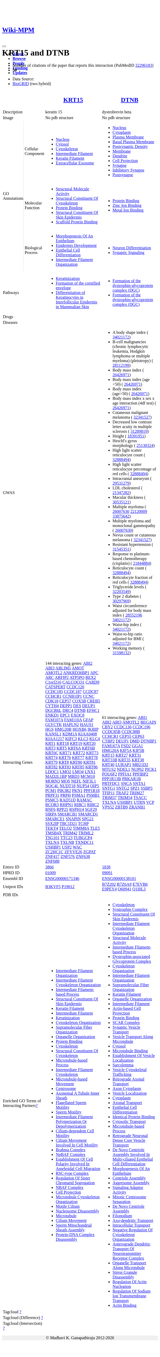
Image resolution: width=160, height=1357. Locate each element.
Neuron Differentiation (132, 248)
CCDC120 (75, 687)
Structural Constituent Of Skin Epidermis (77, 214)
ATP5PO (76, 677)
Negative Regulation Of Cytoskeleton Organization (133, 1235)
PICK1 (150, 769)
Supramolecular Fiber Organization (74, 1029)
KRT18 (63, 743)
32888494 (121, 459)
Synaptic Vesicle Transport (126, 1029)
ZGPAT (89, 852)
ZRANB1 (137, 807)
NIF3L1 (89, 781)
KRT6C (51, 753)
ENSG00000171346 (62, 878)
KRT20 (89, 743)
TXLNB (67, 842)
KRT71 (65, 753)
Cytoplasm (122, 132)
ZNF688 (52, 861)
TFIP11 (108, 793)
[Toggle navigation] (4, 46)
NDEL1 (123, 769)
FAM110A (73, 720)
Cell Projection (125, 160)
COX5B (79, 701)
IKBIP (92, 729)
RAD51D (68, 800)
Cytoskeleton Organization (78, 1022)
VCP (150, 802)
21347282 (121, 492)
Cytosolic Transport (129, 1121)
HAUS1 (87, 724)
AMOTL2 (53, 673)
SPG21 (87, 819)
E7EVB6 (140, 884)
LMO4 (78, 771)
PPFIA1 (125, 774)
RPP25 (62, 809)
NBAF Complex (69, 1187)
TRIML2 (85, 833)
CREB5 (93, 701)
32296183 (143, 65)
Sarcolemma (123, 1065)
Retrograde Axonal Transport (128, 1081)
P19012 (68, 886)
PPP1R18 (92, 790)
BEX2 (90, 677)
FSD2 (126, 746)
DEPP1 (66, 706)
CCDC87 (90, 691)
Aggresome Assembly (131, 1183)
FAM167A (111, 746)
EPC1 (65, 715)
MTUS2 (109, 769)
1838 (106, 867)
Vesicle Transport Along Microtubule (133, 1039)
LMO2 (65, 771)
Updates (20, 72)
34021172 (121, 337)
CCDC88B (131, 731)
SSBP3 (146, 788)
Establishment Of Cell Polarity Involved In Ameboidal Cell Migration (78, 1164)
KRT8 (64, 762)
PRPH (65, 795)
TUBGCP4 (83, 837)
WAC (77, 847)
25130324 (144, 445)
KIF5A (125, 750)
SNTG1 (108, 788)
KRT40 (108, 764)
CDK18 (51, 701)
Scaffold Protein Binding (77, 222)
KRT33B (109, 760)
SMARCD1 (88, 814)
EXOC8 (78, 715)
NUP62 (137, 769)
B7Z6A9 (124, 884)
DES (77, 706)
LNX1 (90, 771)
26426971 (121, 375)
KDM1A (69, 734)
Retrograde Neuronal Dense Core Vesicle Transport (130, 1140)
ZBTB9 (121, 807)
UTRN (139, 802)
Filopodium (122, 1216)
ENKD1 (52, 715)
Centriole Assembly (129, 1178)
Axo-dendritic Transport (133, 1220)
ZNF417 (52, 856)
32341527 (142, 417)
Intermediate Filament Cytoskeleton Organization (78, 982)
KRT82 (51, 767)
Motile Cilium (68, 1206)
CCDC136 (123, 727)
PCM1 (50, 790)
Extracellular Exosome (75, 163)
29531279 (121, 483)
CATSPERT (55, 687)
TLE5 (95, 828)
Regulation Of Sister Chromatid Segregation (75, 1180)
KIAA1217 (54, 738)
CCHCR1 (53, 696)
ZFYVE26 (73, 852)
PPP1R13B (111, 779)
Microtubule (66, 1216)
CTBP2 (108, 741)
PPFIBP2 (140, 774)
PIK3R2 (64, 790)
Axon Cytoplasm (127, 1088)
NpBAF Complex (70, 1154)
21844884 (141, 563)
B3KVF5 (53, 886)
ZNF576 (67, 856)
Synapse (119, 165)
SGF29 (91, 809)
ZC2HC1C (54, 852)
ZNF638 (83, 856)
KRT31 (135, 755)
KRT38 (138, 760)
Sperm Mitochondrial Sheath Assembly (74, 1227)
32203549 (121, 591)
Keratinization (68, 278)
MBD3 (73, 776)
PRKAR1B (131, 779)
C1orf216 (53, 682)
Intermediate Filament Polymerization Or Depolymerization (74, 1121)
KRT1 (50, 743)
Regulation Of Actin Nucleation (130, 1284)
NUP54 (82, 786)
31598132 (121, 653)
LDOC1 (52, 771)
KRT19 (76, 743)
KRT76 (65, 757)
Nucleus (62, 139)
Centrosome (66, 1088)
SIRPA (51, 814)
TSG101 (52, 837)
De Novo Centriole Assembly (129, 1208)
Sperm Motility (68, 1112)
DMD (135, 741)
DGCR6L (53, 710)
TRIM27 (137, 793)
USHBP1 (53, 847)
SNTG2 (122, 788)
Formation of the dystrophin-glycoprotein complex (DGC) (133, 285)
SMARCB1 (67, 814)
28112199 (121, 365)
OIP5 (94, 786)
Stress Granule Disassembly (125, 1274)
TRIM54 (125, 797)
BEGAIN (148, 722)
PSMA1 (78, 795)
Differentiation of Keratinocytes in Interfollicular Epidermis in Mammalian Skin (76, 299)
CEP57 (65, 701)
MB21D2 (140, 764)
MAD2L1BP (56, 776)
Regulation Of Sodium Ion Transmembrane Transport (132, 1296)
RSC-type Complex (72, 1173)
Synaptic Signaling (128, 252)
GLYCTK (53, 724)
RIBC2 (93, 804)
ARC (49, 677)
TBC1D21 (68, 823)
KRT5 (62, 748)
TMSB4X (53, 833)
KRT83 (65, 767)
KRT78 (91, 757)
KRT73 (92, 753)
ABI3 (50, 668)
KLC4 (94, 738)
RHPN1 (66, 804)
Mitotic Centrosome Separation (129, 1199)
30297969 (121, 601)
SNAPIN (73, 819)
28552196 (133, 615)
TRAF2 (122, 793)
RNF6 (50, 809)
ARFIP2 (62, 677)
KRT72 (79, 753)
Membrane (122, 151)
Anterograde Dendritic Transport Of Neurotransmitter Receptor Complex (131, 1251)
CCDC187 (73, 691)
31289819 (138, 431)
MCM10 (87, 776)
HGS (49, 729)
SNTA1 (139, 783)
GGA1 (137, 746)
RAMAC (84, 800)
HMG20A (110, 750)
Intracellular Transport (131, 1225)
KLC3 (83, 738)
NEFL (76, 781)
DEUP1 (88, 706)
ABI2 (87, 663)
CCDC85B (111, 731)
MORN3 (52, 781)
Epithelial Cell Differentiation (68, 252)
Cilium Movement (71, 1220)
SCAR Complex (126, 1022)
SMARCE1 (55, 819)
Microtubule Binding (130, 1051)
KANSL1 (53, 734)
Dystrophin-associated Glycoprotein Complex (132, 958)
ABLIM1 (63, 668)
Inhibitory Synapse (128, 170)
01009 (50, 873)
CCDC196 (141, 727)
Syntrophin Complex (130, 909)
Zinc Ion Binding (127, 205)
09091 (107, 873)
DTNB (130, 99)
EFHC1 (93, 710)
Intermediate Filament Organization (74, 262)
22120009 (138, 511)
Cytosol (62, 144)
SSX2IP (52, 823)
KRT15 (73, 99)
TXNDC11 (84, 842)
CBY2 (107, 727)
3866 (49, 867)
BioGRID (21, 83)
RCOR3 (52, 804)
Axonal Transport (127, 1102)
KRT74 (51, 757)
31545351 (121, 549)
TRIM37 (109, 797)
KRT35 (124, 760)
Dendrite (120, 156)
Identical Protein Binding (134, 1117)
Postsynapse (123, 175)
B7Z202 (109, 884)
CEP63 (138, 736)
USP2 (66, 847)
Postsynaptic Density (130, 146)
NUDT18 (67, 786)
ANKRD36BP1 (76, 673)
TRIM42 (70, 833)
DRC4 (68, 710)
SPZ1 (135, 788)
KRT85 (78, 767)
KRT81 (89, 762)
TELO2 (65, 828)
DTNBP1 (148, 741)
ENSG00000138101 (119, 878)
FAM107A (54, 720)
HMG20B (63, 729)
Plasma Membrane (128, 137)
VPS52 (108, 807)
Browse (19, 58)
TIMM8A (81, 828)
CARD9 (92, 682)
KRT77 (78, 757)
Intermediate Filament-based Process (75, 991)
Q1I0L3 (139, 889)
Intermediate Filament (74, 153)
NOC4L (52, 786)
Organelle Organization (75, 1036)
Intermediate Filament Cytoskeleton (74, 1072)
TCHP (83, 823)
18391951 (136, 436)
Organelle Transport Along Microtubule (129, 1265)
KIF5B (138, 750)
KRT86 (91, 767)
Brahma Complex (70, 1150)
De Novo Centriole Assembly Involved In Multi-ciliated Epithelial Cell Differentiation (133, 1157)
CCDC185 (54, 691)
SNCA (126, 783)
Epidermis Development (76, 245)
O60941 (124, 889)
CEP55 (125, 736)
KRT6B (88, 748)
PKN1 (77, 790)
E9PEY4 (109, 889)
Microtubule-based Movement (71, 1081)
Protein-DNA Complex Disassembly (75, 1237)
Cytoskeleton (67, 149)
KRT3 (50, 748)
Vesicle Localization (130, 1093)
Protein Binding (69, 208)
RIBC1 (80, 804)
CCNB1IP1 (72, 696)
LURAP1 (123, 764)
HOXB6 (79, 729)
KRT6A (74, 748)
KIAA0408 (87, 734)
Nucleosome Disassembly (77, 1211)
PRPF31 (52, 795)
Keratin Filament (70, 158)
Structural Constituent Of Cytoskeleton (77, 200)
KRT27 (121, 755)
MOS (65, 781)
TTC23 (66, 837)
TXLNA (52, 842)
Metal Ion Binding (128, 210)
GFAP (88, 720)
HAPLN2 (71, 724)
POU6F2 (109, 774)
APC (94, 673)
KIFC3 (71, 738)
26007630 (121, 511)
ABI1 (142, 717)
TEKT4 (51, 828)
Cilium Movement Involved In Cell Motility (77, 1142)
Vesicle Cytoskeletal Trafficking (130, 1072)
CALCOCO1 (73, 682)
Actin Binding (124, 1305)
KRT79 (51, 762)
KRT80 (76, 762)
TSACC (140, 797)
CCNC (89, 696)
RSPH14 (76, 809)
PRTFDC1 (111, 783)
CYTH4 (52, 706)
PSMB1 (93, 795)
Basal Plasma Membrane (133, 142)
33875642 (121, 516)
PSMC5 (52, 800)
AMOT (78, 668)
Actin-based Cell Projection (127, 1010)
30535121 (121, 502)
